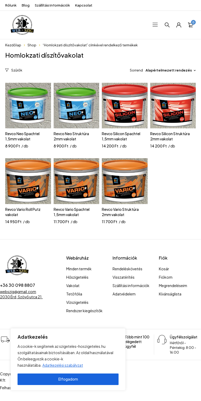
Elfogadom (68, 379)
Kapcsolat (83, 5)
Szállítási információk (52, 5)
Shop (31, 45)
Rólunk (10, 5)
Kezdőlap (13, 45)
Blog (26, 5)
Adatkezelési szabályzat (62, 366)
